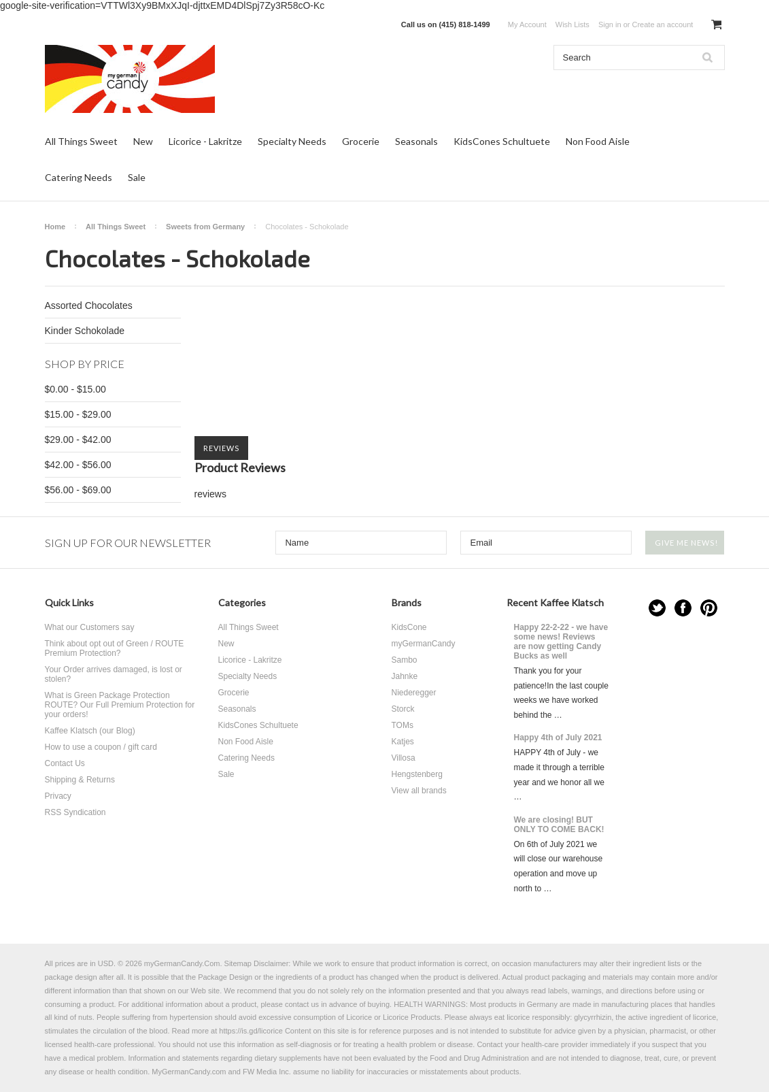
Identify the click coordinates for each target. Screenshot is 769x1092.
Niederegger (414, 692)
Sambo (404, 660)
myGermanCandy (424, 643)
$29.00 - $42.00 (78, 439)
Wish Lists (572, 24)
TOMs (402, 725)
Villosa (403, 758)
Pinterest (708, 607)
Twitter (657, 607)
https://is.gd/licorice (251, 1031)
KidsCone (409, 627)
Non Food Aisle (598, 141)
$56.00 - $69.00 (78, 489)
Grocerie (360, 141)
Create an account (662, 24)
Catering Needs (78, 177)
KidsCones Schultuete (502, 141)
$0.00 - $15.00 (75, 389)
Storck (403, 709)
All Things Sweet (81, 141)
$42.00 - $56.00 (78, 464)
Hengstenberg (417, 774)
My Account (527, 24)
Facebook (682, 607)
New (143, 141)
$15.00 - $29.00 (78, 414)
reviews (210, 494)
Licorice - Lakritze (205, 141)
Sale (137, 177)
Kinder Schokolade (85, 330)
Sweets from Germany (205, 226)
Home (55, 226)
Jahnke (405, 676)
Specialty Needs (292, 141)
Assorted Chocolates (89, 305)
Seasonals (416, 141)
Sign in (609, 24)
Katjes (403, 741)
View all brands (419, 790)
